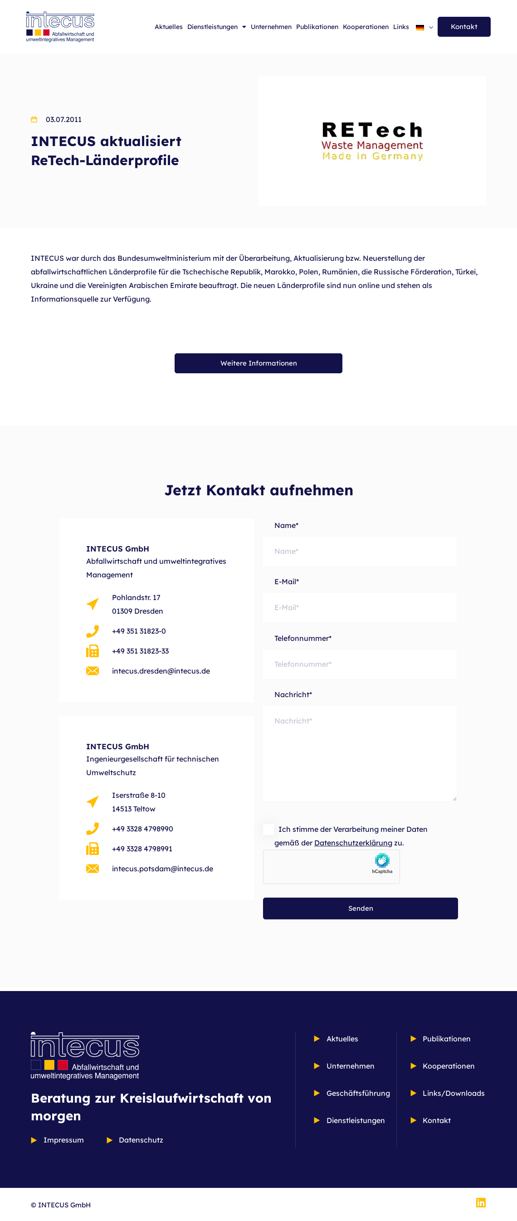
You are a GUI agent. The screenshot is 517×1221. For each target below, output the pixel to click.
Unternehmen (271, 27)
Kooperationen (366, 27)
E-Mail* (360, 600)
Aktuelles (169, 27)
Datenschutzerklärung (353, 846)
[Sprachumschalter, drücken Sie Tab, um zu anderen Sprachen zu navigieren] (424, 27)
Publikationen (317, 27)
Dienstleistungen (216, 26)
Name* (360, 544)
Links (401, 27)
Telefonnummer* (360, 657)
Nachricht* (360, 754)
